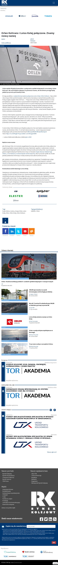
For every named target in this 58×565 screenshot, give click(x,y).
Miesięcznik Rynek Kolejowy (39, 483)
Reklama (34, 479)
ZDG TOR (34, 474)
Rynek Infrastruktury (9, 475)
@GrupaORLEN (32, 132)
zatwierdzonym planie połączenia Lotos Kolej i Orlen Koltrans (31, 96)
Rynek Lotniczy (7, 479)
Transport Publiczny (8, 477)
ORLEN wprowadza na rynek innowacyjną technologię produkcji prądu (40, 292)
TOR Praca (6, 481)
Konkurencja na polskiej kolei (11, 493)
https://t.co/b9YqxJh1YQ (13, 134)
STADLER (5, 495)
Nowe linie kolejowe (8, 504)
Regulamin (34, 481)
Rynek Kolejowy (7, 474)
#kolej (38, 132)
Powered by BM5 (18, 562)
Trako (4, 497)
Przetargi (5, 500)
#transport (43, 132)
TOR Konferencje (36, 475)
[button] (51, 412)
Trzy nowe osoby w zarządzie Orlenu (41, 344)
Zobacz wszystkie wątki (8, 508)
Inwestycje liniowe (8, 489)
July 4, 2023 (28, 137)
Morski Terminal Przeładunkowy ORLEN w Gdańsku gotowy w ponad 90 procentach (41, 305)
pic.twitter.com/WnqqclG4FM (28, 134)
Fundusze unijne (7, 499)
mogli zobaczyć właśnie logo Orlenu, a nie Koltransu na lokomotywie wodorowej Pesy (27, 153)
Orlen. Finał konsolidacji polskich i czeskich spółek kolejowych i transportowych (27, 281)
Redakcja (34, 477)
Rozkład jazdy (7, 491)
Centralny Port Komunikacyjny (11, 502)
